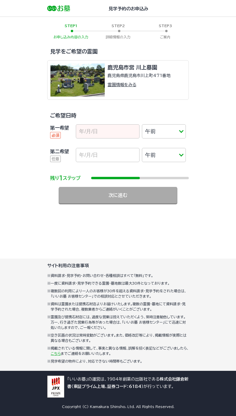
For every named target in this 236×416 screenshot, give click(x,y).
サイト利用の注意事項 (68, 265)
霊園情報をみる (122, 85)
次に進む (118, 195)
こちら (56, 353)
